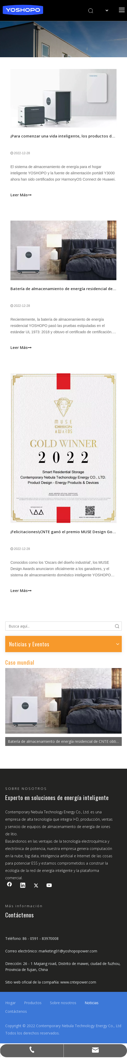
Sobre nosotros (63, 1002)
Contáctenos (16, 1011)
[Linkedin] (23, 886)
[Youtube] (49, 886)
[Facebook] (9, 886)
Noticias (92, 1002)
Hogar (10, 1002)
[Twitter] (36, 886)
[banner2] (63, 39)
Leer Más (21, 193)
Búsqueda (117, 626)
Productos (33, 1002)
